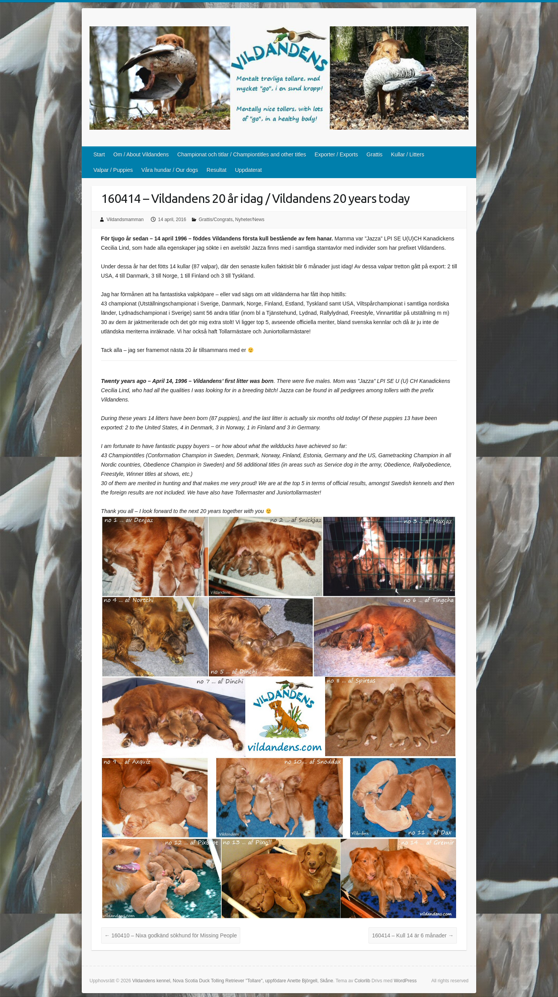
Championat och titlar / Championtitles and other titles (241, 154)
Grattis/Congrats (215, 219)
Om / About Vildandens (141, 154)
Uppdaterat (248, 170)
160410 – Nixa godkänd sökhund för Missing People (171, 935)
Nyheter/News (249, 219)
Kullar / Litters (407, 154)
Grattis (374, 154)
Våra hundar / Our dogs (169, 170)
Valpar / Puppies (113, 170)
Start (99, 154)
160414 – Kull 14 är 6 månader (412, 935)
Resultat (216, 170)
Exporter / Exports (336, 154)
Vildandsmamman (125, 219)
